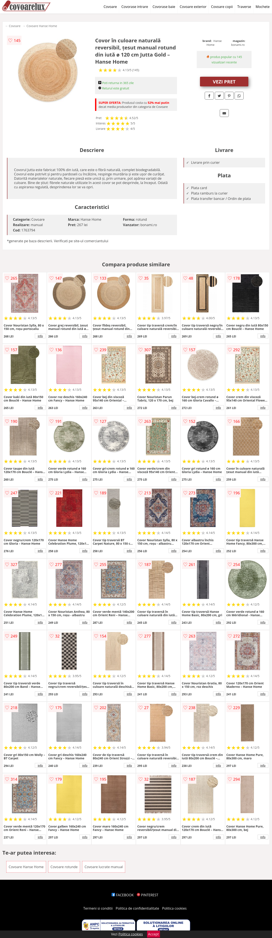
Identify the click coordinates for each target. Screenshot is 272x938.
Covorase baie (164, 6)
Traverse (244, 6)
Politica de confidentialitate (137, 908)
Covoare (110, 6)
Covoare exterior (193, 6)
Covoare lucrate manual (104, 866)
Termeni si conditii (98, 908)
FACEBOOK (123, 895)
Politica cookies (174, 908)
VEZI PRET (224, 81)
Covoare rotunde (64, 866)
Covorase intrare (134, 6)
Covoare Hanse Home (41, 26)
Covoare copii (222, 6)
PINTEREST (147, 895)
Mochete (263, 6)
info (40, 336)
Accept (153, 934)
